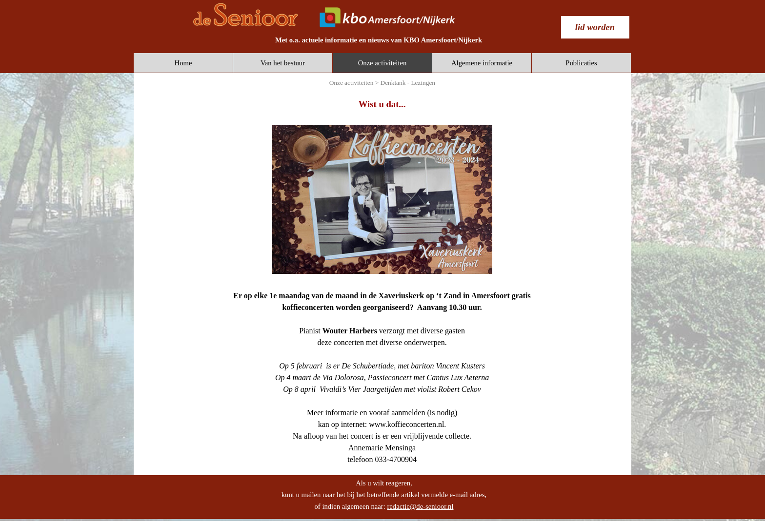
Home (183, 63)
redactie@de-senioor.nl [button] (420, 506)
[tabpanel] (378, 40)
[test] (595, 27)
